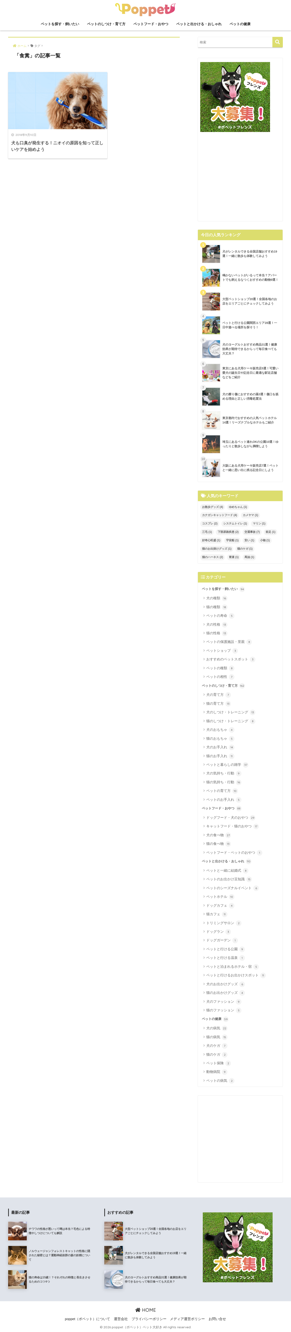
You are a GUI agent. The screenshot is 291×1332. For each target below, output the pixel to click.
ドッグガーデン (222, 940)
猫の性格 (216, 633)
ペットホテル (220, 897)
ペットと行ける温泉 (225, 958)
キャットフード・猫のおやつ (232, 826)
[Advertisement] (240, 178)
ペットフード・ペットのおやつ (234, 853)
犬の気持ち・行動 (223, 773)
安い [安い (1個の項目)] (249, 540)
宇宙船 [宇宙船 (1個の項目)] (232, 540)
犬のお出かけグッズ (225, 984)
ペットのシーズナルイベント (232, 888)
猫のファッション (223, 1010)
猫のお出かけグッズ (225, 993)
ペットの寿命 (220, 616)
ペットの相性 (220, 677)
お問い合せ (217, 1319)
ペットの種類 (220, 668)
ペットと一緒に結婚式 (227, 871)
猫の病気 (216, 1037)
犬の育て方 (218, 695)
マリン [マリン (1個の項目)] (259, 523)
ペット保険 (218, 1063)
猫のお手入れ (220, 756)
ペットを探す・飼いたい (60, 24)
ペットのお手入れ (223, 800)
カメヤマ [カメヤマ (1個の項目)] (250, 515)
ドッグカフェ (220, 906)
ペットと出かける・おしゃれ (199, 24)
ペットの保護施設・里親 (229, 642)
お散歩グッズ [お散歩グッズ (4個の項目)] (212, 507)
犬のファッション (223, 1002)
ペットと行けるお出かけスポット (236, 975)
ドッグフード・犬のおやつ (230, 818)
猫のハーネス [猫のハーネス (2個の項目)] (212, 557)
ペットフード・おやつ (150, 24)
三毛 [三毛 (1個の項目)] (207, 532)
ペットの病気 (220, 1081)
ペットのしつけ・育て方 (106, 24)
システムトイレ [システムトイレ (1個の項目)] (235, 523)
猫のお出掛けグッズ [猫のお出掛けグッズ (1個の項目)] (216, 548)
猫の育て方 (218, 704)
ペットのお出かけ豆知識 (229, 879)
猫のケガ (216, 1055)
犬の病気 (216, 1028)
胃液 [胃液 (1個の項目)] (234, 557)
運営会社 (121, 1319)
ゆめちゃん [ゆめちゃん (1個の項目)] (238, 507)
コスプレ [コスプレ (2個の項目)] (209, 523)
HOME (145, 1310)
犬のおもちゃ (220, 730)
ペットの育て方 (222, 791)
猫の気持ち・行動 (223, 782)
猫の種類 (216, 607)
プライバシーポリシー (149, 1319)
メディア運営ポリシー (187, 1319)
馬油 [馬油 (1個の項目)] (249, 557)
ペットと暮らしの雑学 (227, 765)
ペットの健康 (240, 24)
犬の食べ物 (218, 835)
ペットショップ (222, 651)
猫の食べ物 (218, 844)
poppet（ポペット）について (87, 1319)
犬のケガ (216, 1046)
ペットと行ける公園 (225, 949)
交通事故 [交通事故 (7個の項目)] (252, 532)
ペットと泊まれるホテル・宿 (232, 967)
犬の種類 (216, 598)
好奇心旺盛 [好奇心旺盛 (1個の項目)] (211, 540)
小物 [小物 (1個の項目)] (265, 540)
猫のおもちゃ (220, 739)
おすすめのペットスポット (230, 659)
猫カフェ (216, 914)
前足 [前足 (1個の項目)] (270, 532)
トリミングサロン (223, 923)
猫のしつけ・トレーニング (230, 721)
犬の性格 (216, 625)
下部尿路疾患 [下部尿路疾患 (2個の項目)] (228, 532)
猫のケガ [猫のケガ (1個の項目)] (245, 548)
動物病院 (216, 1072)
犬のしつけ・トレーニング (230, 712)
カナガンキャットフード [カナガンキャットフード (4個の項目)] (219, 515)
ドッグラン (218, 932)
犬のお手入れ (220, 747)
